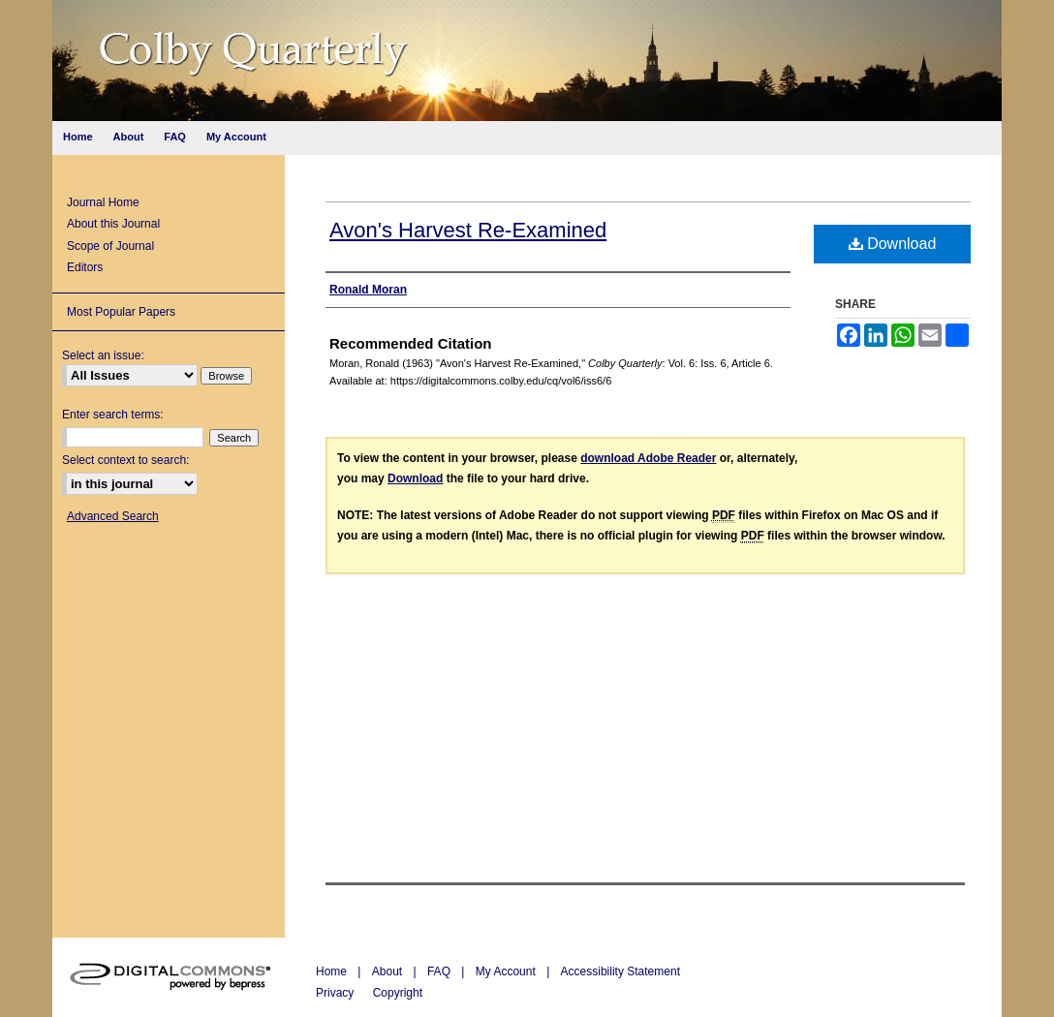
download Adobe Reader (648, 458)
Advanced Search (113, 516)
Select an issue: (103, 355)
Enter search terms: (113, 414)
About (389, 971)
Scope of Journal (110, 246)
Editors (85, 267)
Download (893, 243)
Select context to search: (125, 460)
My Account (507, 971)
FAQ (440, 971)
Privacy (336, 993)
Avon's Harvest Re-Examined (467, 230)
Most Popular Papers (121, 312)
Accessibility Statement (620, 971)
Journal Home (103, 202)
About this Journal (113, 224)
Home (333, 971)
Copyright (397, 993)
